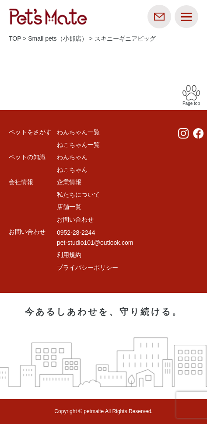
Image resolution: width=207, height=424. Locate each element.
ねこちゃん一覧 (78, 144)
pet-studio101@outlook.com (95, 242)
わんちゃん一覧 (78, 132)
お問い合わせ (75, 219)
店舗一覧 (69, 206)
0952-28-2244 (76, 232)
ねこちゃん (72, 169)
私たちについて (78, 194)
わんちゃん (72, 156)
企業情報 (69, 181)
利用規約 (69, 254)
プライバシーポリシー (87, 267)
